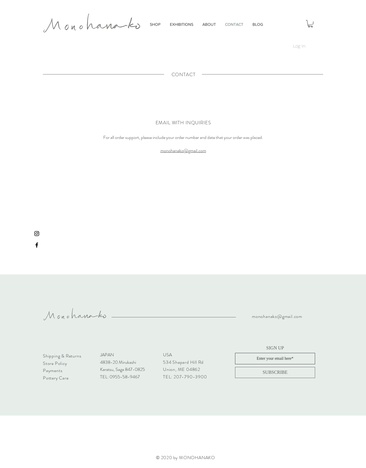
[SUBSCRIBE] (275, 372)
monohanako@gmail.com (183, 150)
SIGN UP (275, 348)
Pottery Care (56, 378)
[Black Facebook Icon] (36, 245)
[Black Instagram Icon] (36, 233)
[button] (310, 23)
